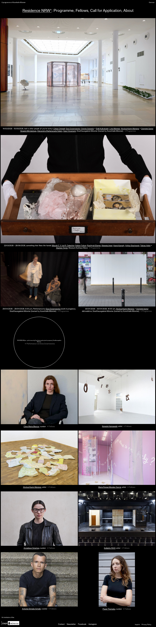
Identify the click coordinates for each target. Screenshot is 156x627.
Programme (64, 10)
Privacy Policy (146, 624)
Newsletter (71, 624)
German (151, 2)
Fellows (82, 10)
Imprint (137, 624)
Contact (61, 624)
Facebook (82, 624)
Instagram (93, 624)
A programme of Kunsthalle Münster (14, 2)
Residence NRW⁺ (37, 10)
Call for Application (106, 10)
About (128, 10)
